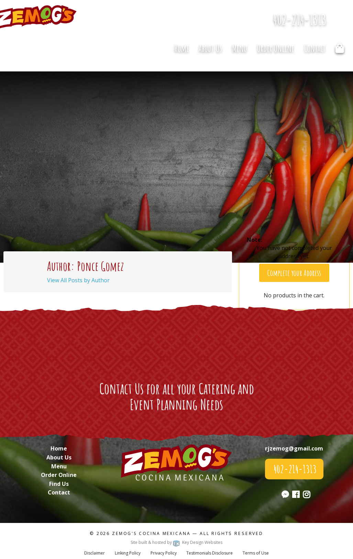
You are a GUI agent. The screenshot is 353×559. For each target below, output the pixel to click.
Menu (239, 48)
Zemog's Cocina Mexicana (151, 533)
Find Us (59, 484)
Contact (315, 48)
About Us (210, 48)
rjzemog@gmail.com (294, 448)
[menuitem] (181, 48)
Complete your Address (294, 273)
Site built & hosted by (176, 542)
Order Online (275, 48)
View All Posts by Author (78, 280)
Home (181, 48)
